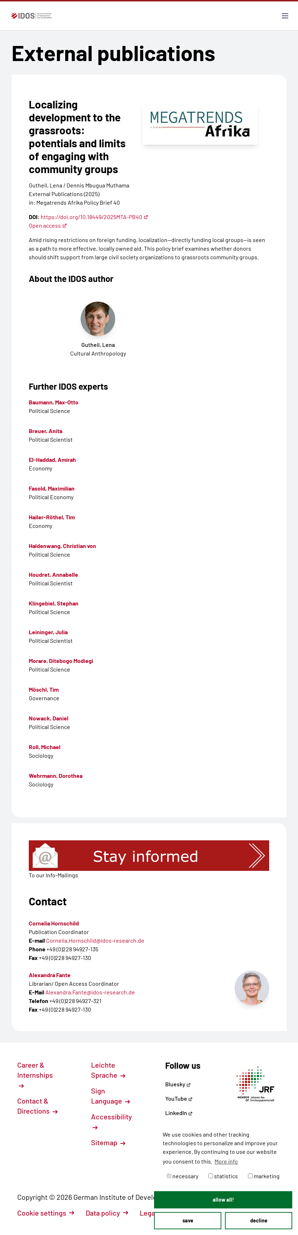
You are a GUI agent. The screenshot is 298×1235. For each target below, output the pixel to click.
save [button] (187, 1220)
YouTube (179, 1098)
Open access (48, 225)
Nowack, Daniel (48, 718)
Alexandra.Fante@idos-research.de (90, 992)
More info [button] (226, 1161)
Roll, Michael (44, 746)
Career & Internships (35, 1074)
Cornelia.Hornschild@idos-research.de (95, 940)
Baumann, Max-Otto (53, 402)
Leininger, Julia (48, 631)
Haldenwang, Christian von (62, 545)
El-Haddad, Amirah (52, 459)
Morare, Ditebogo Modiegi (61, 660)
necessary (182, 1176)
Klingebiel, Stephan (53, 603)
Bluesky (178, 1084)
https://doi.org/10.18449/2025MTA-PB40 (94, 216)
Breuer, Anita (45, 430)
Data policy (107, 1212)
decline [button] (258, 1220)
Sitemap (108, 1142)
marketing (264, 1176)
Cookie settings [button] (45, 1212)
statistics (223, 1176)
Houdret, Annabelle (53, 574)
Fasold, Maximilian (51, 488)
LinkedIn (179, 1112)
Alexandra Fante (50, 974)
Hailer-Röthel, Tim (52, 517)
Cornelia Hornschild (54, 923)
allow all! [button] (223, 1200)
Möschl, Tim (44, 689)
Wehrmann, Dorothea (55, 775)
